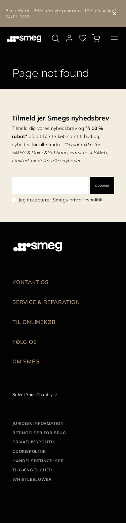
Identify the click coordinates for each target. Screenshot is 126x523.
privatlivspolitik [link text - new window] (86, 200)
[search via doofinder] (55, 38)
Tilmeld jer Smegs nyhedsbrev (60, 118)
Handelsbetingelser (38, 460)
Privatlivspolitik (33, 441)
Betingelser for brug (39, 432)
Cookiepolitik (29, 451)
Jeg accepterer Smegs (60, 200)
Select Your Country (32, 394)
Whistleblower (31, 479)
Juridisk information (38, 423)
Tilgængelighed (32, 469)
